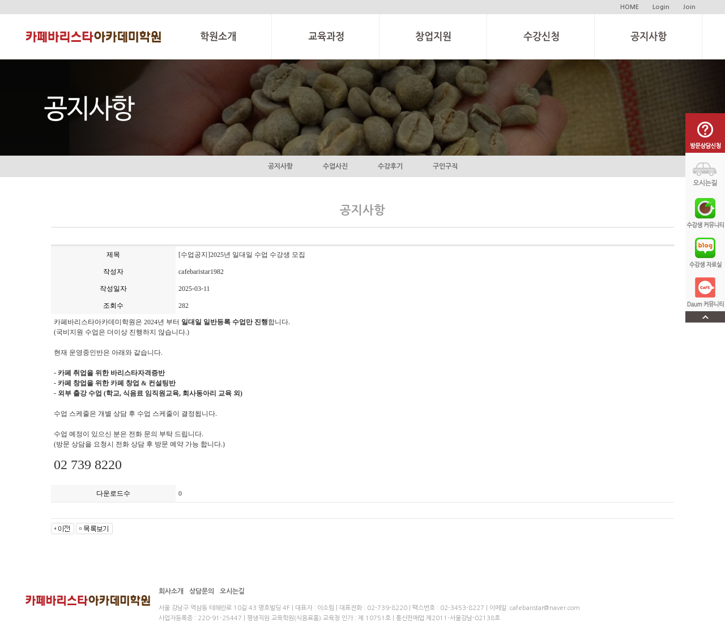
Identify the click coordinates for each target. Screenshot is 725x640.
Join (689, 7)
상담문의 (201, 591)
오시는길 (232, 591)
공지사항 (280, 166)
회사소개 (171, 591)
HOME (629, 7)
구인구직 (445, 166)
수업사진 (335, 166)
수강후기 (390, 166)
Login (660, 7)
